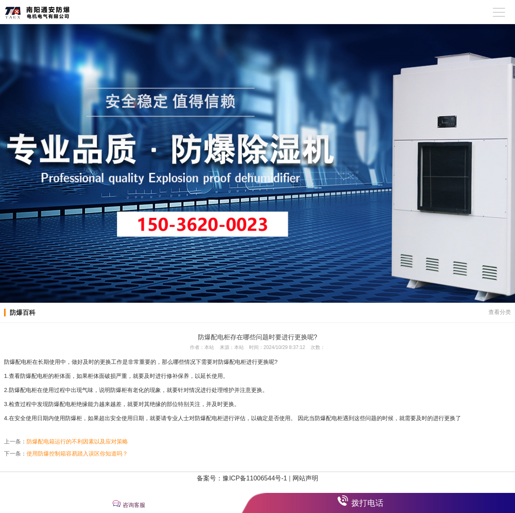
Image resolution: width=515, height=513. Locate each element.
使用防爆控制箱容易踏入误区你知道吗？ (77, 453)
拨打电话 (367, 503)
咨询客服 (134, 505)
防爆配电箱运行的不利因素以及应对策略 (77, 441)
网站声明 (305, 478)
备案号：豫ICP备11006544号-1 (242, 478)
